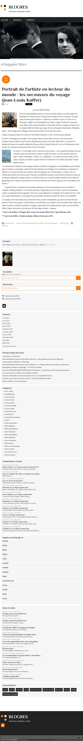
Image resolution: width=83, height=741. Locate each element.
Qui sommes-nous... (11, 452)
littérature (59, 690)
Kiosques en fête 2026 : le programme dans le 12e (18, 376)
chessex (66, 690)
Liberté (35, 373)
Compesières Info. (8, 580)
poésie (5, 690)
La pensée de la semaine (12, 417)
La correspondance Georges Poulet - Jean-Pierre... (21, 655)
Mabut (4, 576)
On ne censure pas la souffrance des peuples (16, 373)
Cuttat (4, 558)
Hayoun (4, 585)
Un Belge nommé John (20, 487)
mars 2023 (5, 321)
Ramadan (5, 572)
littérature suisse (35, 690)
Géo (3, 481)
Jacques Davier (7, 467)
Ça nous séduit (9, 408)
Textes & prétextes (20, 381)
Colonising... (6, 356)
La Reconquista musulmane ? (11, 362)
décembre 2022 (7, 329)
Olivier (4, 594)
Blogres (18, 7)
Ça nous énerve (10, 403)
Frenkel (5, 522)
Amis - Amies (9, 391)
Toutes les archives (9, 346)
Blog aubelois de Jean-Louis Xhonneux (51, 359)
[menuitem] (6, 19)
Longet (4, 598)
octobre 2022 (6, 334)
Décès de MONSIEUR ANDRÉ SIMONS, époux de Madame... (21, 370)
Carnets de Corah (10, 411)
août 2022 (5, 340)
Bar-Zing (26, 362)
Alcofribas (6, 528)
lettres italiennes (10, 437)
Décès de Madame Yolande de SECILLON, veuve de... (19, 359)
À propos (30, 20)
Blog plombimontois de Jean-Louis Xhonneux (54, 364)
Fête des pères (7, 648)
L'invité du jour (9, 414)
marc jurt (19, 690)
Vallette (4, 554)
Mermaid (5, 487)
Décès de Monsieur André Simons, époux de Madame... (20, 364)
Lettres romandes (10, 440)
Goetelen (5, 563)
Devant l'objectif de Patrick (42, 378)
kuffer (22, 223)
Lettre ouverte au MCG (11, 662)
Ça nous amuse (9, 397)
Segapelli (5, 567)
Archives (17, 20)
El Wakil (4, 589)
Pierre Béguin (7, 494)
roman (73, 690)
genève (12, 690)
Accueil (4, 20)
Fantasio (5, 508)
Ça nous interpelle (10, 406)
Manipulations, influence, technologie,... (14, 367)
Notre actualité (9, 449)
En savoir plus (13, 739)
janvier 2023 (6, 326)
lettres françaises (10, 432)
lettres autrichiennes (11, 429)
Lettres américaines (11, 423)
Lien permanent (8, 223)
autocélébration (10, 394)
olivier (26, 690)
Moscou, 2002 (7, 381)
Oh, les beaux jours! (16, 481)
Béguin (4, 550)
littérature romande (50, 223)
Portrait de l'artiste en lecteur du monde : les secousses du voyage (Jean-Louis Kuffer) (36, 94)
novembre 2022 (7, 332)
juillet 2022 (6, 343)
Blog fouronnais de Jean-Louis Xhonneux (56, 370)
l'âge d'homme (39, 223)
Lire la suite (51, 245)
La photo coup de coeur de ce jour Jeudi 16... (16, 378)
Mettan (4, 545)
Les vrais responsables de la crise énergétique (20, 641)
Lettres (7, 420)
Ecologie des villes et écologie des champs (24, 474)
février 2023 (6, 323)
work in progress (10, 455)
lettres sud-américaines (12, 446)
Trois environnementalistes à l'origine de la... (19, 634)
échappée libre (29, 223)
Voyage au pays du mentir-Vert (27, 467)
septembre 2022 (7, 337)
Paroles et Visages (36, 367)
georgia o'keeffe (48, 690)
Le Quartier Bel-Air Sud (44, 376)
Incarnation (16, 356)
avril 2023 (5, 318)
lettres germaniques (11, 434)
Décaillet (5, 541)
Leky (4, 474)
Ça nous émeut (9, 400)
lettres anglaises (10, 426)
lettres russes (9, 443)
